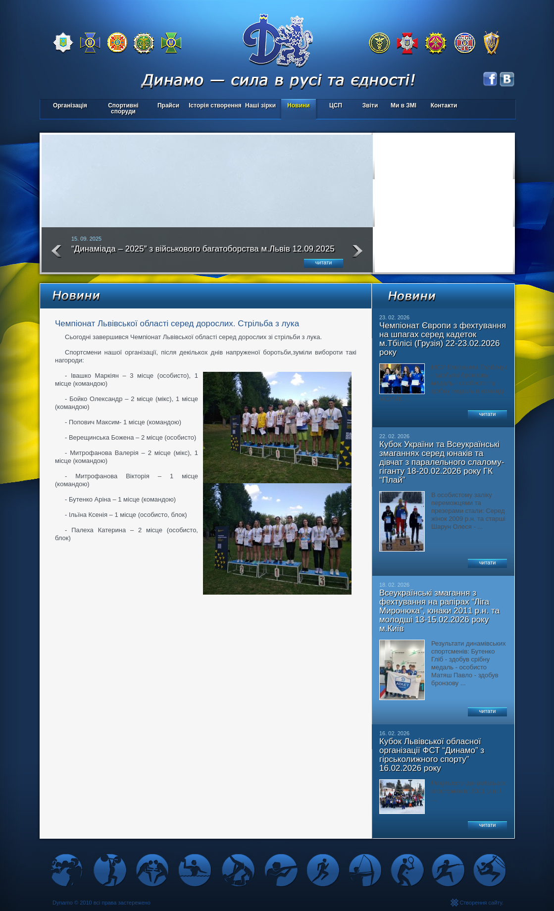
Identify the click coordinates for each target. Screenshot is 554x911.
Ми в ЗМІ (403, 105)
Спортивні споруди (123, 108)
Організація (70, 105)
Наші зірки (259, 106)
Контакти (444, 105)
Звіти (370, 105)
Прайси (168, 105)
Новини (298, 105)
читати (323, 262)
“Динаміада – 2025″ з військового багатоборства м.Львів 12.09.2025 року (203, 253)
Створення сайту (480, 903)
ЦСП (333, 106)
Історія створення (215, 105)
